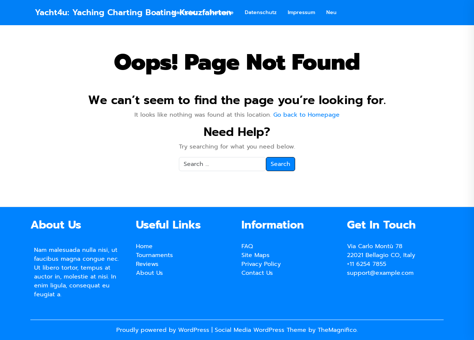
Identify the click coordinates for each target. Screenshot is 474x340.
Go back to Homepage (306, 114)
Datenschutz (261, 12)
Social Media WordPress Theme (261, 330)
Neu (331, 12)
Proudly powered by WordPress (163, 330)
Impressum (301, 12)
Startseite (221, 12)
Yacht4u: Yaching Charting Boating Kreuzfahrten (133, 12)
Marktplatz (185, 12)
